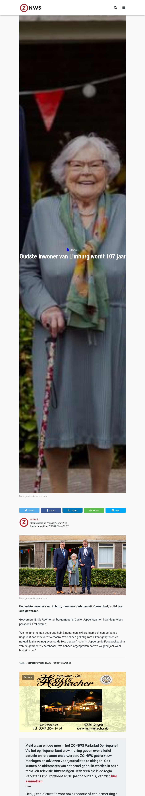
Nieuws (73, 249)
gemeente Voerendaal (39, 663)
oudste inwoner (62, 663)
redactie (34, 519)
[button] (29, 510)
